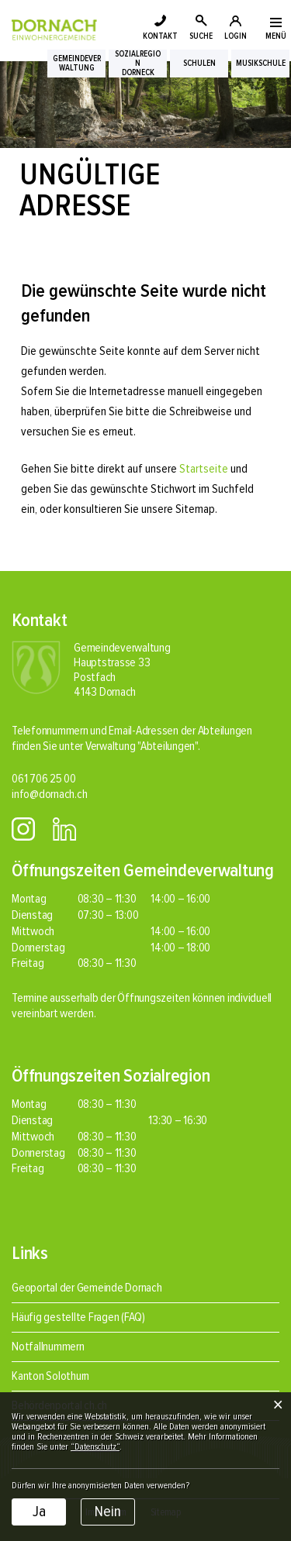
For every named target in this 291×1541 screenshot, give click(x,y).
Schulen (199, 63)
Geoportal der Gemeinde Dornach (87, 1287)
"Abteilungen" (167, 746)
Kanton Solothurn (50, 1376)
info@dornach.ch (49, 794)
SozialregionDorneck (138, 63)
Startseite (203, 468)
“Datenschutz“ (95, 1447)
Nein (108, 1511)
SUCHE (201, 36)
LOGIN (235, 36)
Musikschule (261, 63)
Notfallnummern (48, 1346)
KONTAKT (160, 36)
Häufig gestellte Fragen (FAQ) (78, 1317)
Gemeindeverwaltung (77, 63)
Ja (39, 1511)
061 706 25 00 (44, 778)
